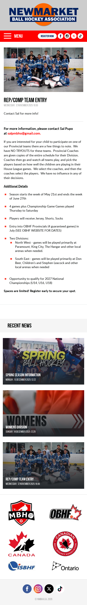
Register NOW (47, 36)
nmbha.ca (42, 599)
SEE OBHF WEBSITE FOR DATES (38, 230)
